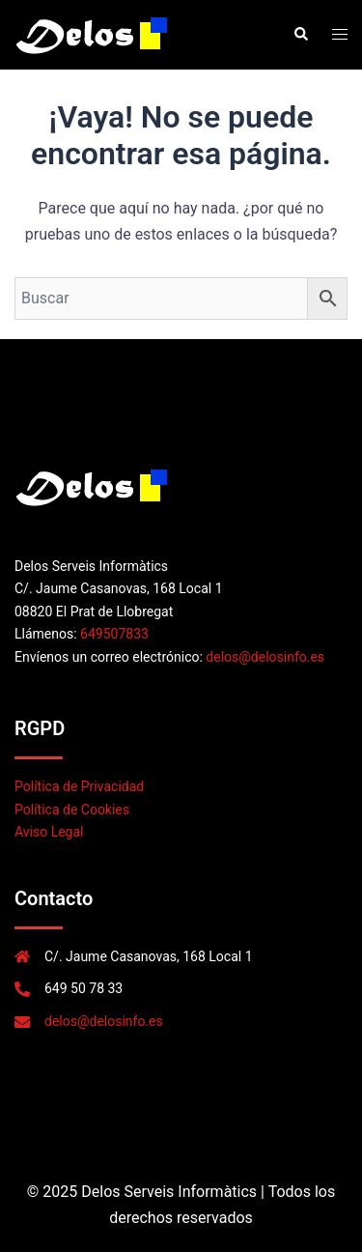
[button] (300, 35)
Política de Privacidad (79, 786)
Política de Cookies (71, 809)
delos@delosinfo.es (265, 657)
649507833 (114, 633)
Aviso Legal (49, 831)
